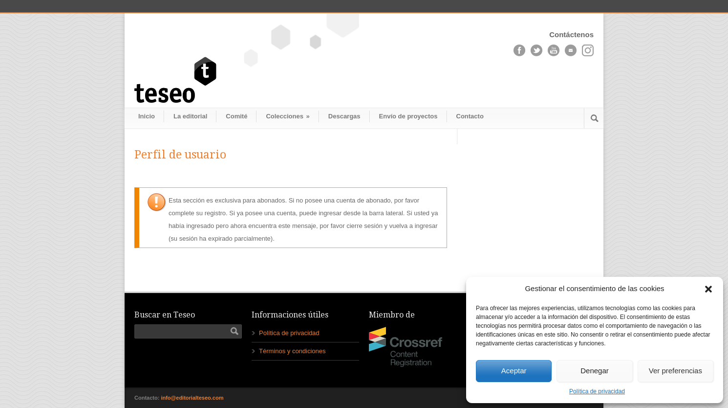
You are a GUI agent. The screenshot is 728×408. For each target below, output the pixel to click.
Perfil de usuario (180, 154)
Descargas (344, 116)
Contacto (470, 116)
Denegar (594, 370)
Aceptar (514, 370)
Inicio (146, 116)
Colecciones (287, 116)
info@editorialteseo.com (192, 398)
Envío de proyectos (408, 116)
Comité (236, 116)
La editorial (190, 116)
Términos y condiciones (292, 351)
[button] (708, 289)
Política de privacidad (597, 391)
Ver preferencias (675, 370)
